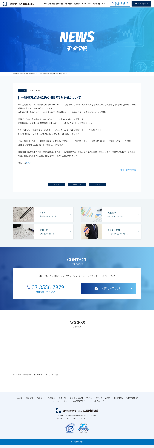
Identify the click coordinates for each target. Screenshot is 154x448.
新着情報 (29, 397)
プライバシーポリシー (59, 401)
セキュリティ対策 (94, 4)
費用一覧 (59, 4)
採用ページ (99, 401)
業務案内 (51, 4)
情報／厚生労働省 (128, 170)
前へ (57, 184)
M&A (84, 4)
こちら (29, 163)
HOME (44, 4)
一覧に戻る (77, 184)
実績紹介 (77, 4)
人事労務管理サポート (81, 401)
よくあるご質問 (76, 397)
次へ (96, 184)
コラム (104, 4)
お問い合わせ (111, 288)
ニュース (22, 90)
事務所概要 (68, 4)
